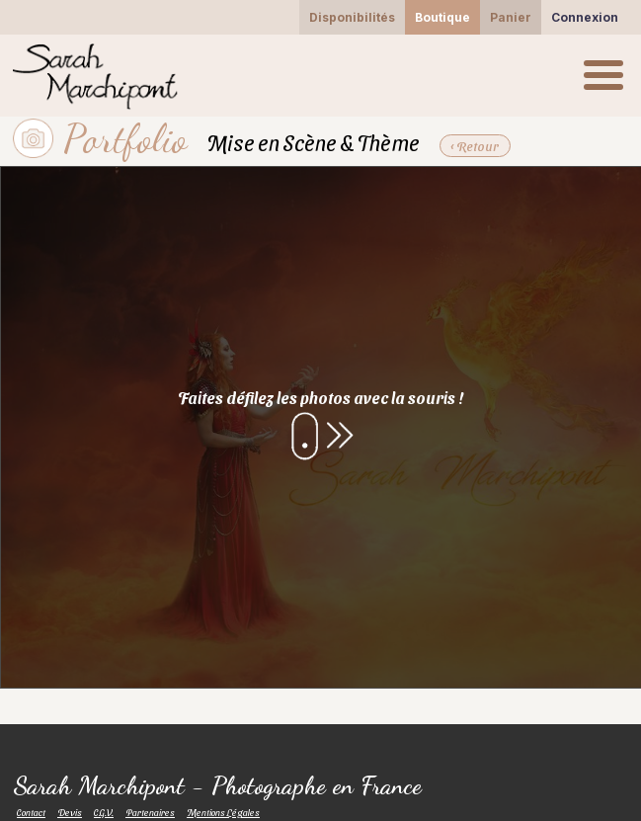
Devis (69, 812)
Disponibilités (352, 17)
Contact (31, 812)
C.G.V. (104, 812)
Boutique (442, 17)
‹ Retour (474, 145)
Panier (510, 17)
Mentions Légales (223, 812)
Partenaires (150, 812)
